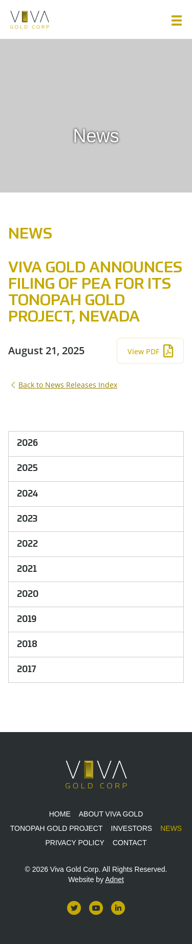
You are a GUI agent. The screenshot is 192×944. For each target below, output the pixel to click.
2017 (26, 669)
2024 (27, 494)
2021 (27, 569)
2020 (27, 594)
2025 (27, 468)
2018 (27, 644)
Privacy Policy (74, 843)
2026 (27, 443)
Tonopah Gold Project (56, 828)
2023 (27, 519)
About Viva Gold (111, 814)
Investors (132, 828)
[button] (177, 20)
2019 (26, 619)
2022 (27, 544)
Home (60, 814)
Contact (130, 843)
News (171, 828)
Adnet (114, 879)
